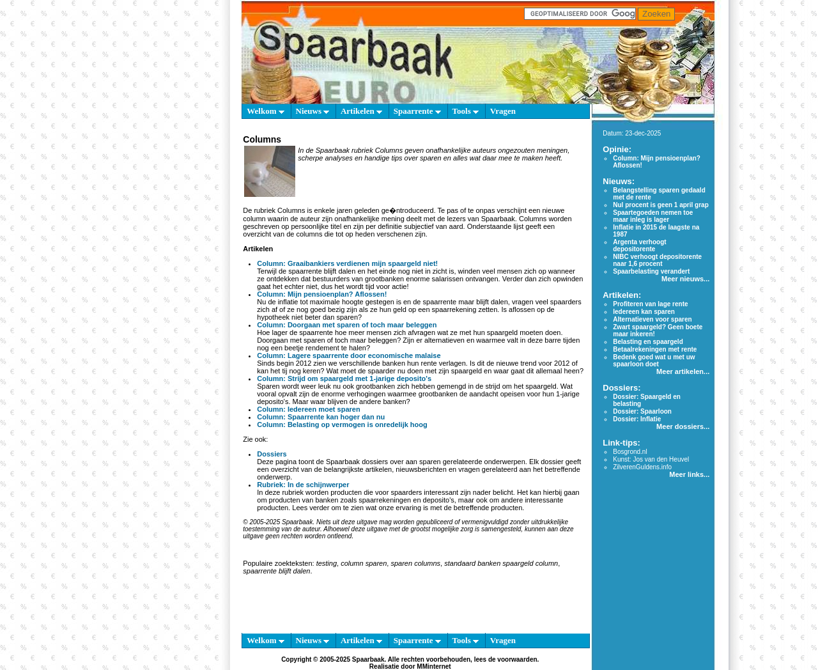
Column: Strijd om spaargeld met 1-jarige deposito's (344, 378)
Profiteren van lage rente (650, 304)
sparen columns (415, 563)
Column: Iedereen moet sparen (308, 409)
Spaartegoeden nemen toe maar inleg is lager (653, 216)
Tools (465, 111)
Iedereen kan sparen (644, 311)
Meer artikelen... (682, 371)
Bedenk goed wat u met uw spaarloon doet (654, 361)
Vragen (503, 111)
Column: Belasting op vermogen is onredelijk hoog (342, 424)
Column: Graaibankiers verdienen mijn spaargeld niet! (347, 263)
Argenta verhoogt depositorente (639, 245)
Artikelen (361, 111)
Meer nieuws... (685, 279)
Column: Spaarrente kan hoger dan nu (321, 417)
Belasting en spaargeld (648, 341)
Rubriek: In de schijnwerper (303, 484)
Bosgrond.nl (630, 451)
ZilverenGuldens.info (642, 467)
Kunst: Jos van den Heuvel (651, 459)
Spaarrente (417, 111)
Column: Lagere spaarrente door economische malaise (348, 355)
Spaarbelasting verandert (651, 271)
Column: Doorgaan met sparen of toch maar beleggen (346, 325)
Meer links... (689, 474)
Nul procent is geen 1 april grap (660, 204)
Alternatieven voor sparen (652, 319)
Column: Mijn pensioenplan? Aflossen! (322, 294)
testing (326, 563)
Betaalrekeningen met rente (655, 349)
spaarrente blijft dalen (276, 571)
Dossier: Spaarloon (642, 411)
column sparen (364, 563)
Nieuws (313, 111)
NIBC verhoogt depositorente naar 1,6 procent (657, 260)
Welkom (265, 111)
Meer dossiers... (682, 426)
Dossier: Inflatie (637, 419)
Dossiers (271, 454)
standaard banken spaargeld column (501, 563)
